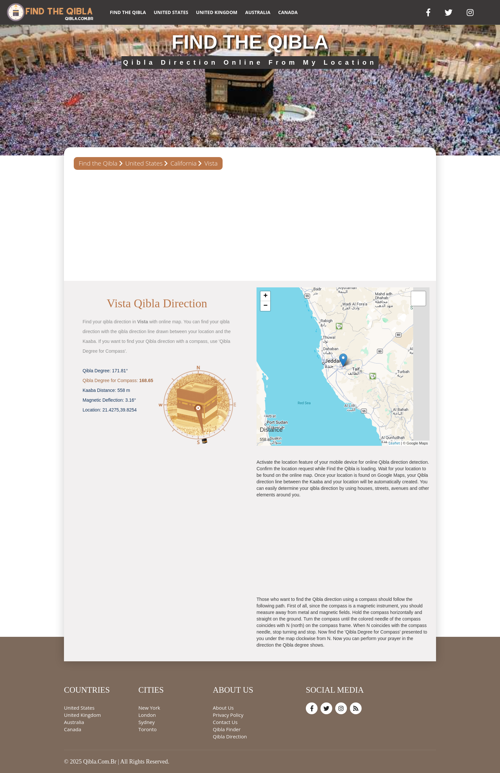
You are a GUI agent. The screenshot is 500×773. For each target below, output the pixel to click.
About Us (223, 707)
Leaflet (394, 443)
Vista (211, 163)
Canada (288, 12)
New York (149, 707)
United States (171, 12)
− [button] (265, 306)
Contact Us (225, 722)
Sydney (146, 722)
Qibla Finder (227, 729)
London (147, 715)
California (183, 163)
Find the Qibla (128, 12)
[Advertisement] (250, 225)
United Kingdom (217, 12)
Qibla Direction (230, 736)
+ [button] (265, 296)
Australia (257, 12)
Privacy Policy (228, 715)
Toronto (147, 729)
